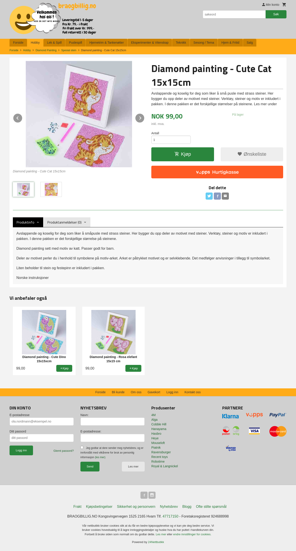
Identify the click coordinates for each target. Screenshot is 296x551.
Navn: (84, 415)
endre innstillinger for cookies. (192, 534)
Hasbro (156, 433)
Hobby (35, 42)
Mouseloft (158, 443)
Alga (154, 419)
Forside (18, 42)
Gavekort (154, 392)
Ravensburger (161, 452)
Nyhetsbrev (169, 506)
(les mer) (100, 457)
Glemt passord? (63, 450)
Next (144, 117)
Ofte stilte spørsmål (211, 506)
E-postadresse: (90, 431)
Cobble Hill (158, 424)
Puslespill (75, 42)
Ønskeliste (251, 154)
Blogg (186, 506)
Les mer (133, 466)
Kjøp (182, 154)
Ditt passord (18, 431)
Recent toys (159, 457)
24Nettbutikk (156, 542)
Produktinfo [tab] (25, 222)
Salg (250, 42)
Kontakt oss (193, 392)
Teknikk (181, 42)
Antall (155, 133)
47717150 (170, 516)
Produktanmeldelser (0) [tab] (64, 222)
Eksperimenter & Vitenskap (150, 42)
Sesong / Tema (203, 42)
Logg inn (172, 392)
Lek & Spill (54, 42)
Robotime (158, 461)
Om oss (136, 392)
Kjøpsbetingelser (99, 506)
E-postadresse (19, 415)
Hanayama (158, 429)
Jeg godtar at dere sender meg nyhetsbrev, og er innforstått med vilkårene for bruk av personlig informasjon (111, 452)
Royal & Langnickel (164, 466)
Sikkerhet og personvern (136, 506)
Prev (22, 117)
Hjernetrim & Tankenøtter (106, 42)
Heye (155, 438)
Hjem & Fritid (230, 42)
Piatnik (156, 447)
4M (153, 415)
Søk (276, 14)
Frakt (77, 506)
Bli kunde (118, 392)
